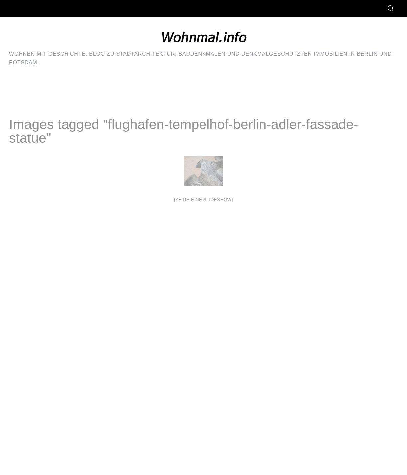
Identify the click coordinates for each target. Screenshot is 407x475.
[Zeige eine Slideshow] (203, 199)
